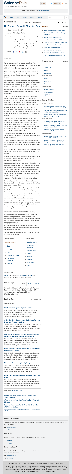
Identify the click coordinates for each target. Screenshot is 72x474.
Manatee (29, 259)
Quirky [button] (40, 17)
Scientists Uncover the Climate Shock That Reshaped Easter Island (55, 126)
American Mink (31, 250)
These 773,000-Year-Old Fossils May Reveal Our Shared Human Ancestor (54, 145)
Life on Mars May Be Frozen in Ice (53, 47)
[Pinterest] (20, 52)
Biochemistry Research (11, 259)
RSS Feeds (10, 430)
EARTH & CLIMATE (47, 75)
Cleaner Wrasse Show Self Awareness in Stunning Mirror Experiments (55, 115)
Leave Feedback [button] (11, 455)
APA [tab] (29, 284)
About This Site (13, 463)
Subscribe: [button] (57, 3)
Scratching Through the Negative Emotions (18, 308)
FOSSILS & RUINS (46, 86)
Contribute (26, 463)
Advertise (32, 463)
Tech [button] (18, 17)
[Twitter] (17, 52)
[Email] (26, 52)
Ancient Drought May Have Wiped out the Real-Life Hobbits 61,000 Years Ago (55, 137)
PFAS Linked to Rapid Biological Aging (54, 30)
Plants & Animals (10, 242)
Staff (20, 463)
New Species (47, 67)
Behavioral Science (13, 255)
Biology (9, 263)
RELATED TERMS (29, 238)
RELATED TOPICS (9, 238)
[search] (66, 17)
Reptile (29, 265)
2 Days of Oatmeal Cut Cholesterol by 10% (55, 42)
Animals (9, 249)
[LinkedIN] (23, 52)
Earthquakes (47, 81)
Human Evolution (48, 92)
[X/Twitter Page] (51, 3)
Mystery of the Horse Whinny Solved (54, 52)
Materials (7, 275)
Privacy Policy (41, 463)
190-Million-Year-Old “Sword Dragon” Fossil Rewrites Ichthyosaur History (55, 111)
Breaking (45, 26)
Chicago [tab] (36, 284)
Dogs (8, 246)
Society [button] (33, 17)
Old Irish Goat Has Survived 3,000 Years (55, 40)
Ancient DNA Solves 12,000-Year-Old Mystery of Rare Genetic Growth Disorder (55, 141)
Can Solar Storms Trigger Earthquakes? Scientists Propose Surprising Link (54, 122)
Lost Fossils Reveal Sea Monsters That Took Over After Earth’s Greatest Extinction (55, 107)
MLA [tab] (23, 284)
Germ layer (30, 262)
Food (8, 252)
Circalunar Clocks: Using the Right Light (17, 363)
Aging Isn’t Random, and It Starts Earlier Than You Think (22, 410)
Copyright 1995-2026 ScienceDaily (15, 466)
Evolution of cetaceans (30, 246)
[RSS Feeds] (62, 3)
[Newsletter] (66, 3)
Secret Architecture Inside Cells (52, 37)
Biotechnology (47, 73)
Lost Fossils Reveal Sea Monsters (53, 50)
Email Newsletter (11, 427)
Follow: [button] (43, 3)
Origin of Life (47, 94)
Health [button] (11, 17)
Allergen (29, 256)
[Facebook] (14, 52)
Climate (46, 84)
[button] (59, 22)
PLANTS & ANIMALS (47, 65)
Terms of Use (59, 463)
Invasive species (32, 242)
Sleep (29, 253)
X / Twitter (9, 443)
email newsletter (44, 10)
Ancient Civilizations (49, 89)
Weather (46, 78)
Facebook (9, 440)
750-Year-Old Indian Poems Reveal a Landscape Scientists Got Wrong (54, 130)
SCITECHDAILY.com (17, 390)
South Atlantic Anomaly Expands (52, 45)
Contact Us (10, 458)
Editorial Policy (50, 463)
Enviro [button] (25, 17)
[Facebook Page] (48, 3)
